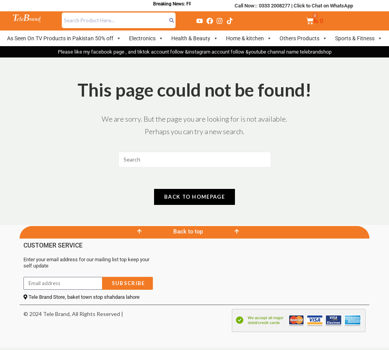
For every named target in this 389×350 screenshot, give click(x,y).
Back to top (188, 233)
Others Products (303, 38)
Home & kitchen (249, 38)
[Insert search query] (194, 159)
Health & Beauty (194, 38)
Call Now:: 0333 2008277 (262, 6)
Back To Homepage (194, 199)
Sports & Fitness (358, 38)
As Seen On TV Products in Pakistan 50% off (64, 38)
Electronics (146, 38)
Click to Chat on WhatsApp (323, 6)
